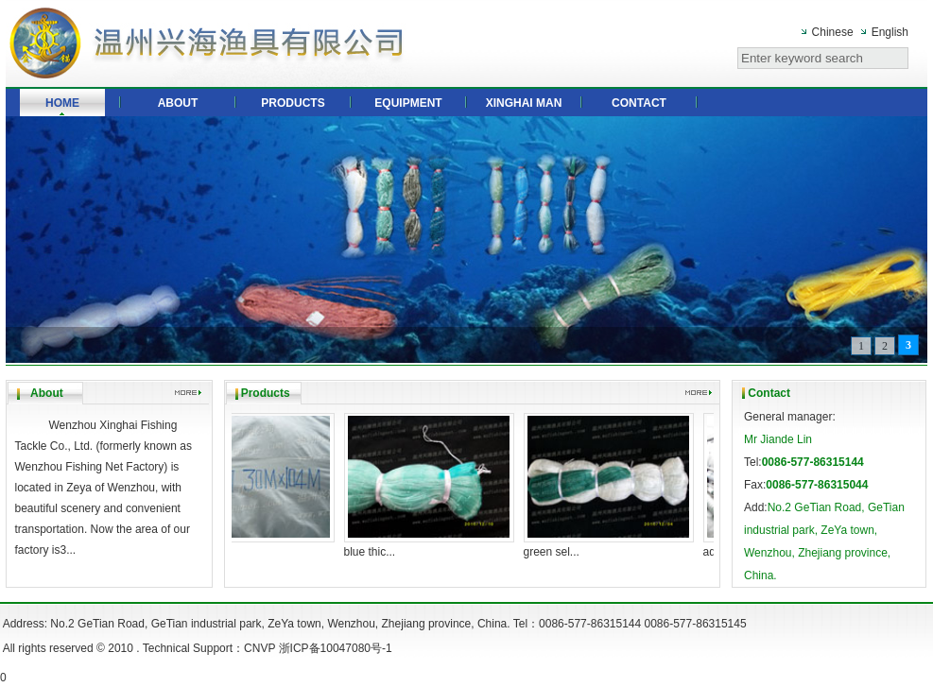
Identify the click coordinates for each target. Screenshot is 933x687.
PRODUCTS (292, 103)
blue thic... (375, 551)
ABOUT (178, 103)
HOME (62, 103)
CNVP (259, 648)
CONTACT (639, 103)
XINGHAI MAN (524, 103)
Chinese (833, 32)
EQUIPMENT (407, 103)
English (890, 32)
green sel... (556, 551)
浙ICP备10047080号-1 (335, 648)
